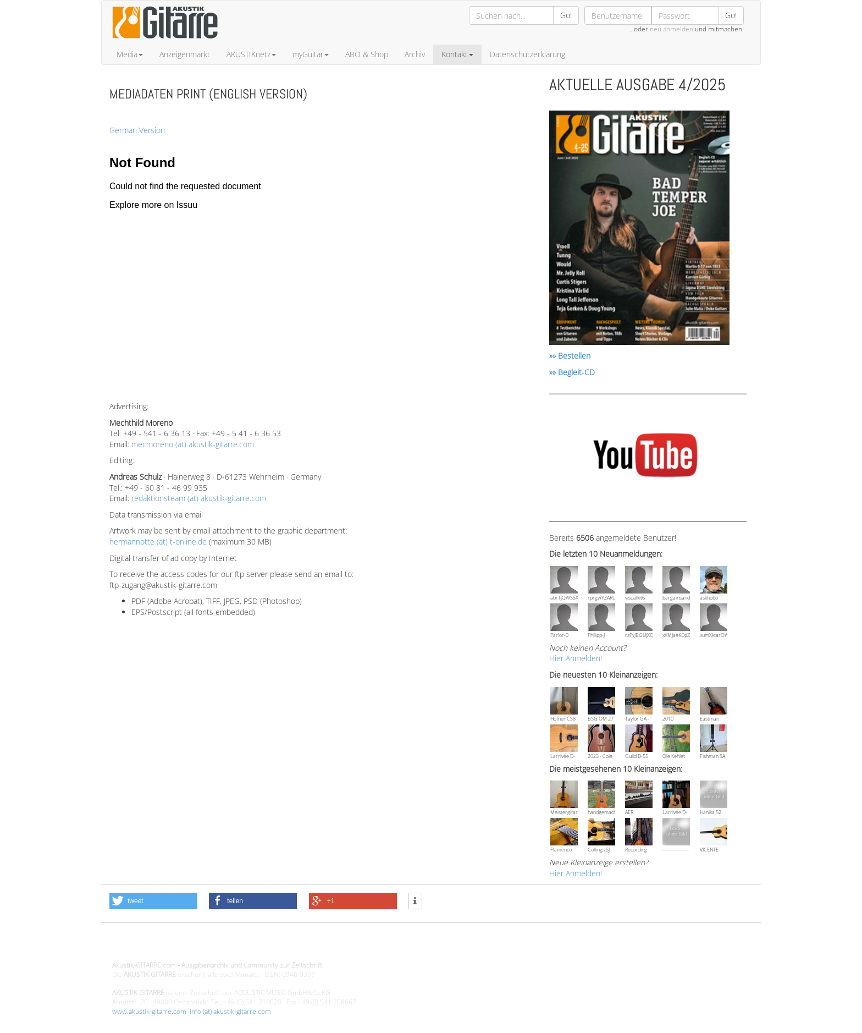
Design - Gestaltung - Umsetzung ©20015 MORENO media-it (202, 946)
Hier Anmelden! (575, 658)
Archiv (415, 54)
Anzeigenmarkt (184, 54)
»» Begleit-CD (572, 372)
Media (130, 54)
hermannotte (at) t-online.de (158, 541)
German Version (137, 130)
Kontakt (457, 54)
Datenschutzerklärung (527, 54)
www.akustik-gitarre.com (149, 1011)
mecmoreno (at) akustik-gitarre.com (192, 444)
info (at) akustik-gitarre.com (230, 1011)
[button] (153, 901)
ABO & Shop (366, 54)
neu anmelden (671, 29)
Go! (566, 15)
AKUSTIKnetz (251, 54)
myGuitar (310, 54)
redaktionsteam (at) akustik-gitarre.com (198, 498)
